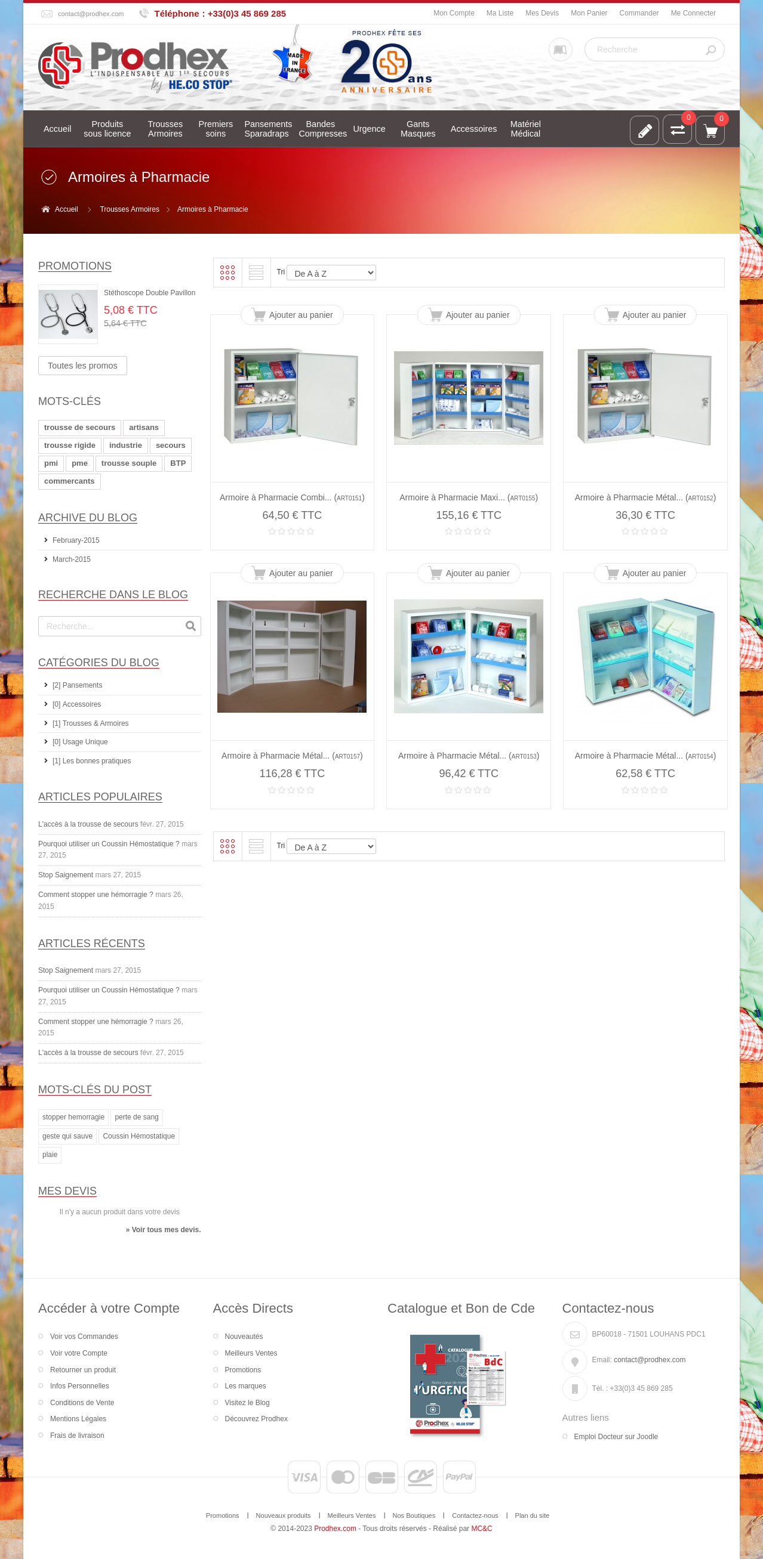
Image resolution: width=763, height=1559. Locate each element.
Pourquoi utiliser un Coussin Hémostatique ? (109, 844)
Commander (639, 13)
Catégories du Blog (98, 663)
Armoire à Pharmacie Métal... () (645, 497)
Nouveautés (244, 1336)
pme (80, 463)
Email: (602, 1360)
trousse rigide (70, 445)
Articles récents (91, 943)
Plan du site (532, 1515)
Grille (227, 272)
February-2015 (76, 540)
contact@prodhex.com (91, 13)
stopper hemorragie (73, 1117)
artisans (144, 427)
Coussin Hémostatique (139, 1136)
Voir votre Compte (78, 1353)
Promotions (75, 266)
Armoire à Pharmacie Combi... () (292, 497)
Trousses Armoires (129, 209)
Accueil (66, 209)
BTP (178, 463)
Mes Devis (542, 13)
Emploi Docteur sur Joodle (616, 1437)
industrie (125, 445)
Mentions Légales (78, 1419)
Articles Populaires (100, 797)
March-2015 (72, 559)
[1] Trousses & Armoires (91, 723)
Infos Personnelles (79, 1386)
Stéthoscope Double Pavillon (149, 293)
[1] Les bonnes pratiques (92, 761)
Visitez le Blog (247, 1403)
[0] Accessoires (77, 704)
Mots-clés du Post (95, 1090)
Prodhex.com (335, 1528)
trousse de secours (79, 427)
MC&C (481, 1528)
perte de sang (136, 1117)
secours (171, 445)
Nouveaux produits (283, 1515)
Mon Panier (589, 13)
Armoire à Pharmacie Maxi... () (468, 497)
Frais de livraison (77, 1435)
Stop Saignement (65, 875)
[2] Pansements (77, 685)
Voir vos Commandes (84, 1336)
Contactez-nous (475, 1515)
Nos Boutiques (414, 1515)
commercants (69, 481)
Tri (281, 272)
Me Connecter (693, 13)
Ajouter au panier (301, 315)
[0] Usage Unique (80, 742)
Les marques (245, 1386)
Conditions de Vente (82, 1403)
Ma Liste (500, 13)
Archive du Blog (87, 518)
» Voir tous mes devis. (163, 1230)
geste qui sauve (67, 1136)
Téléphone (177, 13)
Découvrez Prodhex (256, 1419)
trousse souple (128, 463)
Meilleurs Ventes (251, 1353)
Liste (256, 272)
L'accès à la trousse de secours (88, 824)
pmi (51, 463)
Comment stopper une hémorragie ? (95, 894)
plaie (49, 1154)
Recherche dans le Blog (113, 595)
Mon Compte (454, 13)
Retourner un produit (83, 1370)
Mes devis (67, 1191)
